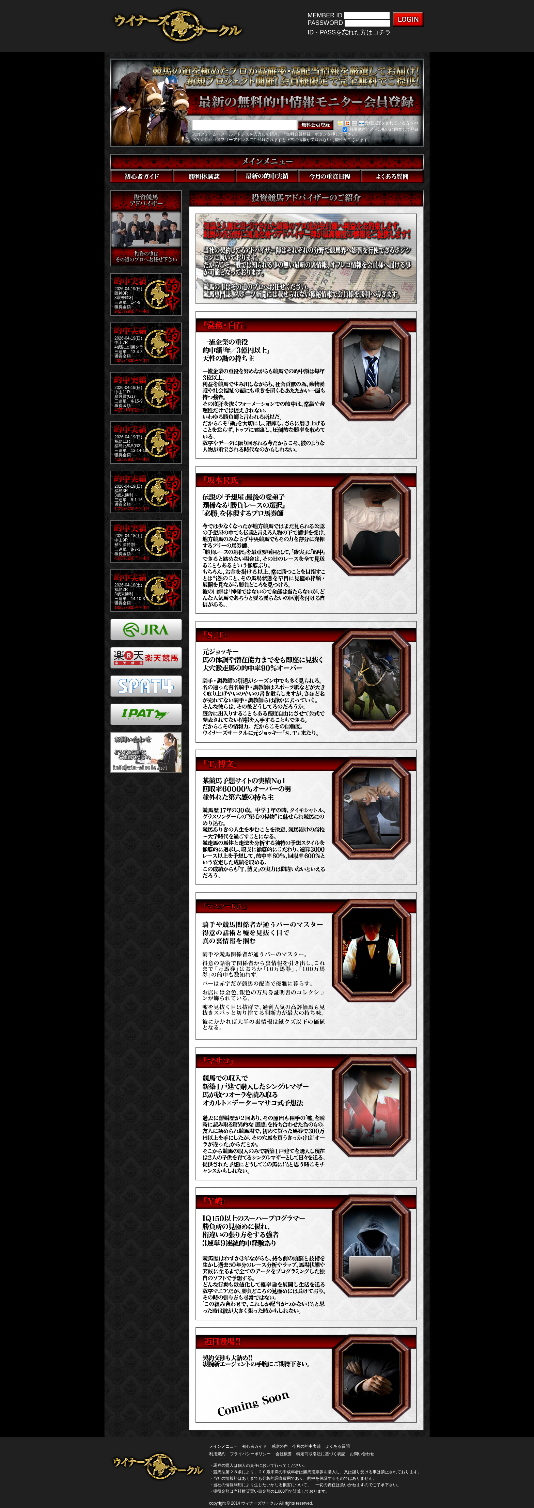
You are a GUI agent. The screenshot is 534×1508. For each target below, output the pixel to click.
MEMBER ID (325, 15)
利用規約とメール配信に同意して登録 (381, 129)
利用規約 (217, 1453)
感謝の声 (279, 1446)
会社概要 (284, 1453)
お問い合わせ (362, 1453)
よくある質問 (337, 1446)
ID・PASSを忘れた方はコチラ (349, 32)
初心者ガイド (254, 1446)
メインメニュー (223, 1446)
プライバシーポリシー (250, 1453)
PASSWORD (325, 23)
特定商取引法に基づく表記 (320, 1453)
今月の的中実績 (306, 1446)
